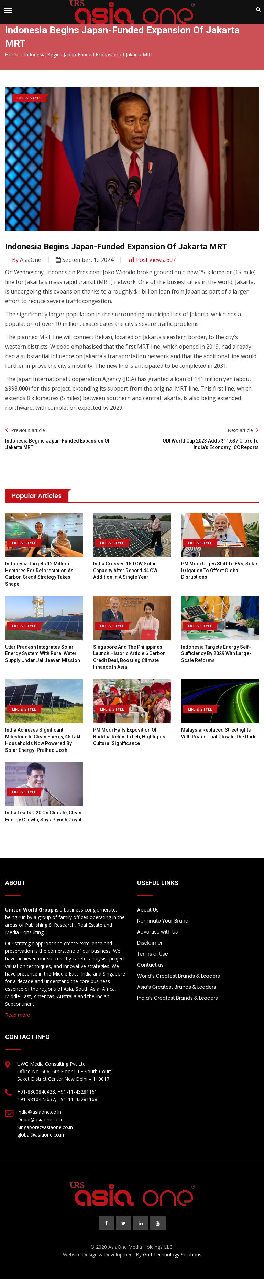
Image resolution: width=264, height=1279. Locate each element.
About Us (147, 909)
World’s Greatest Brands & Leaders (178, 975)
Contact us (150, 964)
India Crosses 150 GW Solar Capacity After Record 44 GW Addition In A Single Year (125, 570)
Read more (17, 1015)
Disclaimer (150, 942)
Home (12, 54)
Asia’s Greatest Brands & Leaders (176, 986)
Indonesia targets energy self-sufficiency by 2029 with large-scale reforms (216, 653)
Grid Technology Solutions (172, 1254)
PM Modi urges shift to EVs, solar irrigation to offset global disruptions (219, 570)
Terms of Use (152, 953)
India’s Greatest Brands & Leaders (177, 997)
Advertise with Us (157, 931)
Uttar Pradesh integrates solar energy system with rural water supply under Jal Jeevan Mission (42, 653)
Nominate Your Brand (162, 920)
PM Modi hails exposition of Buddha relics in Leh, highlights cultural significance (129, 736)
